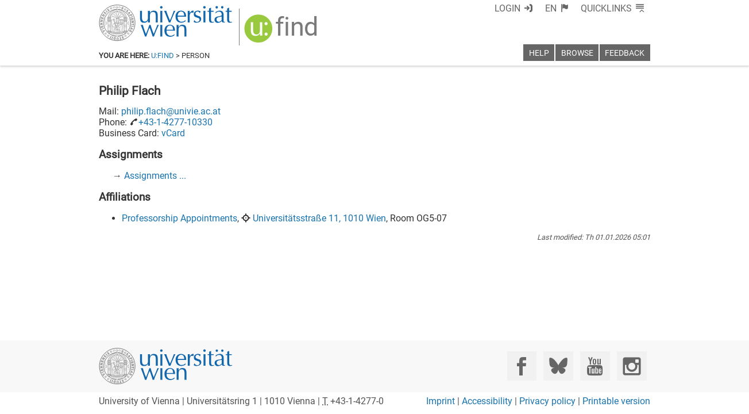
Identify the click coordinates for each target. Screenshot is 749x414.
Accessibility (487, 401)
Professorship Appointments (179, 218)
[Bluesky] (558, 366)
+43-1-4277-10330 (175, 122)
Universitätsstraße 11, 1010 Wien (319, 218)
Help (539, 53)
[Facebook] (521, 366)
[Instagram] (631, 366)
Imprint (440, 401)
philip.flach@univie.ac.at (171, 111)
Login (507, 8)
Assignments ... (155, 175)
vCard (173, 133)
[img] (282, 32)
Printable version (616, 401)
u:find (162, 55)
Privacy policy (547, 401)
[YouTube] (594, 366)
